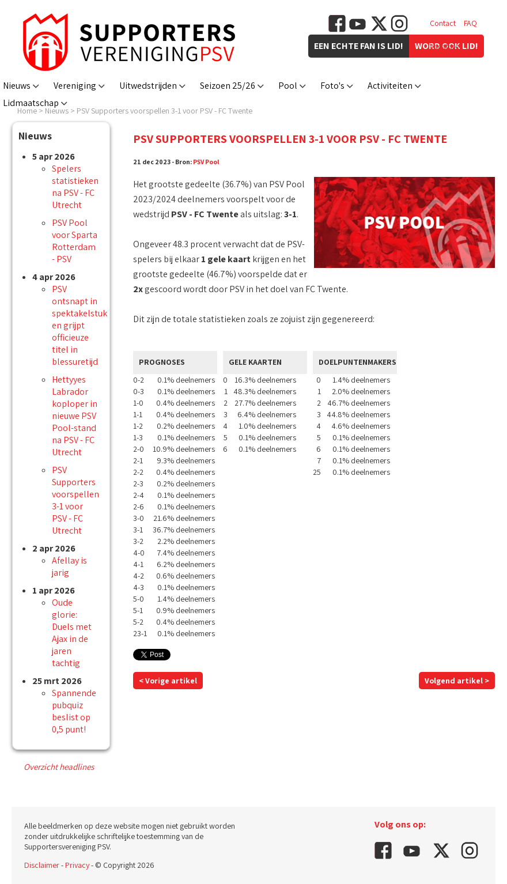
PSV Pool (206, 161)
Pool (287, 86)
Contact (443, 23)
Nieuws (17, 86)
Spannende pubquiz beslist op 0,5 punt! (74, 711)
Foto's (332, 86)
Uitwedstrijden (148, 86)
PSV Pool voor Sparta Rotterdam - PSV (74, 241)
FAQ (470, 23)
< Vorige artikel (168, 680)
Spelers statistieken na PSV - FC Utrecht (75, 187)
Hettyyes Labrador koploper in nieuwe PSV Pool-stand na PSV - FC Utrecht (74, 415)
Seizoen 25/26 (227, 86)
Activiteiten (390, 86)
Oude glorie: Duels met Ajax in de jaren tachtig (72, 632)
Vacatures (446, 46)
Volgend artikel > (457, 680)
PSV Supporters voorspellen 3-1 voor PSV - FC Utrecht (75, 500)
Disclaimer (41, 865)
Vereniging (75, 86)
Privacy (77, 865)
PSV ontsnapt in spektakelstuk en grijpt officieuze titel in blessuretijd (79, 325)
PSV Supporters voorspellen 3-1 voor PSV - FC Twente (164, 110)
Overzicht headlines (59, 766)
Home (27, 110)
